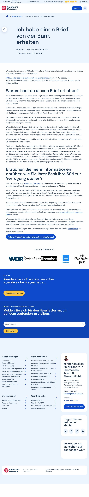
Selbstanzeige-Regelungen (12, 372)
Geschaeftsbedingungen (11, 400)
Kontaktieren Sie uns (14, 293)
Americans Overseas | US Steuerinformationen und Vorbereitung (10, 8)
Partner (4, 409)
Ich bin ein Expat (38, 380)
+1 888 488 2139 (71, 401)
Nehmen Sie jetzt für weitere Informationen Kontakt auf (31, 237)
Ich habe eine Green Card (41, 374)
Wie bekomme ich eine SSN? (42, 406)
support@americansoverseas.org (74, 394)
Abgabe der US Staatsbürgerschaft (9, 381)
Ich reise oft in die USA (40, 377)
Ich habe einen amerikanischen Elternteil (43, 365)
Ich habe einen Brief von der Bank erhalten (42, 370)
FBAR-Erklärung (8, 366)
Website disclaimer (9, 403)
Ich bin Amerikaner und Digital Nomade (43, 384)
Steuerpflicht (36, 400)
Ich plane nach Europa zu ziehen (41, 389)
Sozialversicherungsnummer (13, 369)
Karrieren (5, 406)
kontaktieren (73, 229)
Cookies (49, 471)
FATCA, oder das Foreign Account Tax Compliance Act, (29, 78)
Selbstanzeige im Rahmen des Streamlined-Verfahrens (14, 376)
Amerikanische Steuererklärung (8, 362)
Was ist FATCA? (37, 403)
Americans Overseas (32, 183)
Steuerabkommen (38, 409)
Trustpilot (84, 2)
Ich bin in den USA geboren (42, 361)
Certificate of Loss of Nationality (10, 386)
